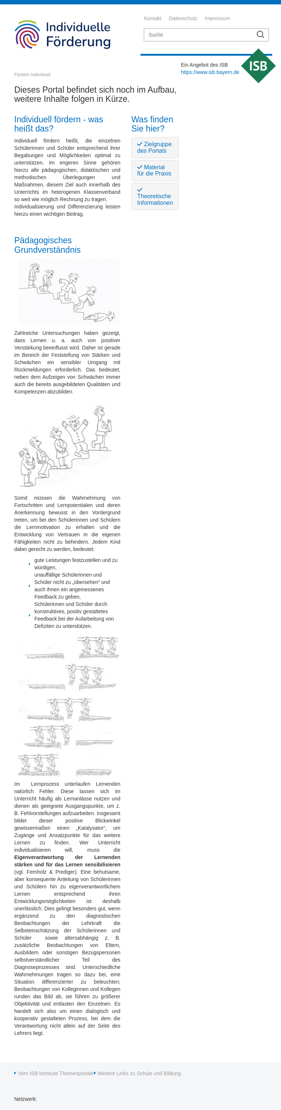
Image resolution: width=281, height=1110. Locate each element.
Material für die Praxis (154, 170)
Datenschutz (183, 18)
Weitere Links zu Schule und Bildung (139, 1073)
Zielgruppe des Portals (154, 147)
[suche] (198, 35)
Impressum (217, 18)
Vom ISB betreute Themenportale (56, 1073)
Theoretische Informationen (155, 196)
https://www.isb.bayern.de (210, 72)
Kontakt (152, 18)
